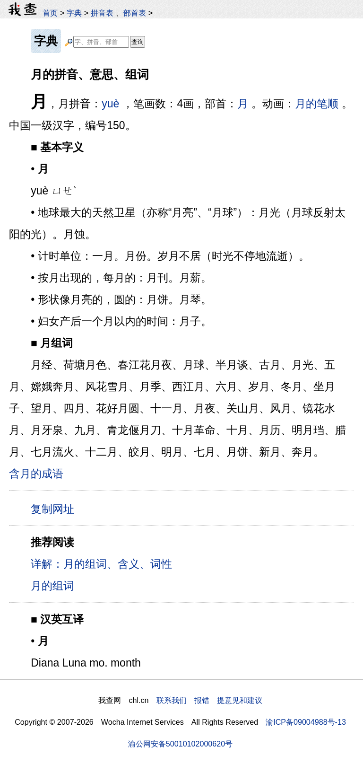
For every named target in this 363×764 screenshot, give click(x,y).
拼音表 (102, 13)
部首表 (134, 13)
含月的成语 (36, 473)
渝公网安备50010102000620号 (180, 743)
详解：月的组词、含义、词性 (101, 564)
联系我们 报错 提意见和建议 (209, 700)
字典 (74, 13)
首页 (50, 13)
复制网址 (56, 508)
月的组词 (52, 586)
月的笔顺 (316, 103)
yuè (110, 103)
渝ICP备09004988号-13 (306, 722)
